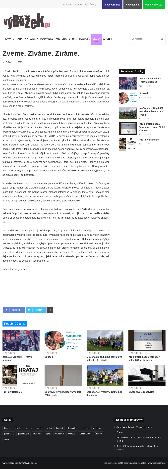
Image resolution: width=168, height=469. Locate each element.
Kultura (61, 39)
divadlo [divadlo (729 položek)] (18, 428)
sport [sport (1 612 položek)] (48, 434)
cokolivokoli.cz (153, 4)
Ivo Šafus (6, 62)
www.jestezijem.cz (157, 463)
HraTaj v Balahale (149, 139)
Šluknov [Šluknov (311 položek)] (98, 434)
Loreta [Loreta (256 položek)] (86, 428)
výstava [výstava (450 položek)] (71, 434)
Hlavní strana (13, 39)
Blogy (97, 39)
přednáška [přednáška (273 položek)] (9, 434)
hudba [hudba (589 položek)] (39, 428)
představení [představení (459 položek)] (23, 434)
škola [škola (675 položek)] (6, 439)
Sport (73, 39)
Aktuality (31, 39)
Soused (143, 93)
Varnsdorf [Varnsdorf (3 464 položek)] (59, 434)
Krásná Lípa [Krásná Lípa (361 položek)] (72, 428)
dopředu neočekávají (76, 75)
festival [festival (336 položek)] (29, 428)
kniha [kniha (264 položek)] (49, 428)
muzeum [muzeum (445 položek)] (97, 428)
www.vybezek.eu (10, 463)
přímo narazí (20, 80)
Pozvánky (46, 39)
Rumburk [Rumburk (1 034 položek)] (37, 434)
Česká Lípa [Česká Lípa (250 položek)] (85, 434)
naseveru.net (112, 4)
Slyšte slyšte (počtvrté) (141, 392)
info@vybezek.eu (28, 463)
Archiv (107, 39)
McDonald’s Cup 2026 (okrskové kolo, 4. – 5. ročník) (151, 111)
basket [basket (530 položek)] (7, 428)
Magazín (84, 39)
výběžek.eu (132, 4)
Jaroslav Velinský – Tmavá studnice (134, 427)
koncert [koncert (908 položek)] (59, 428)
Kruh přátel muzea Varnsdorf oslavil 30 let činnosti (152, 127)
